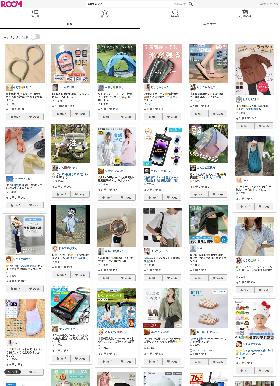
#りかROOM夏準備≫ (24, 265)
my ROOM (245, 13)
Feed (35, 13)
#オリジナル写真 (75, 258)
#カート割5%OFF (200, 338)
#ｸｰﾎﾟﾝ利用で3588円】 (71, 174)
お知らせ (175, 13)
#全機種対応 (163, 180)
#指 (175, 180)
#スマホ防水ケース (167, 177)
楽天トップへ (269, 4)
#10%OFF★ (253, 350)
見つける (105, 13)
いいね (36, 117)
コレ (17, 117)
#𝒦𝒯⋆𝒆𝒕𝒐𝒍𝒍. (149, 258)
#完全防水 (150, 180)
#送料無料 (15, 185)
